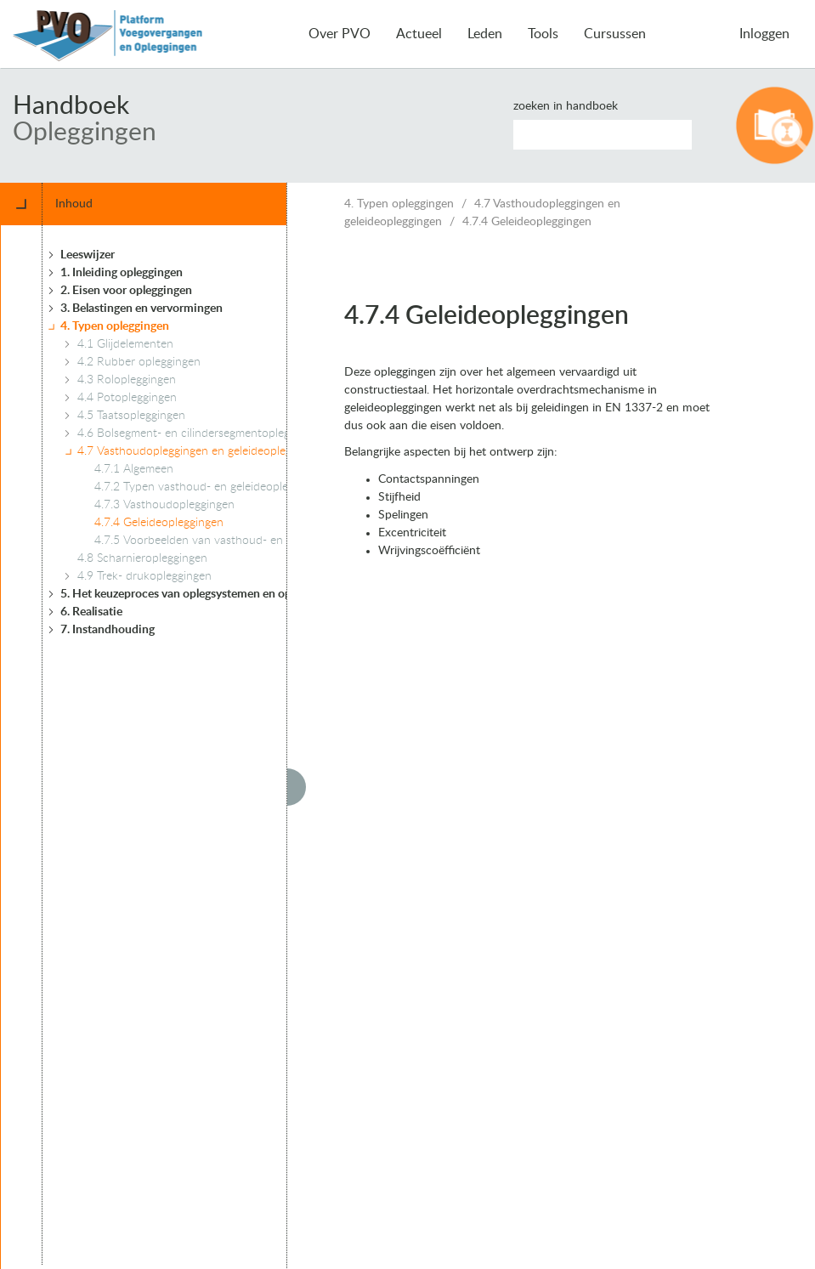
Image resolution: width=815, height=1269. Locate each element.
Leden (484, 34)
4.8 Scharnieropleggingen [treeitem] (142, 558)
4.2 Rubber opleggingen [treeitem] (139, 362)
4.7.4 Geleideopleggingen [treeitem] (159, 523)
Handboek (71, 106)
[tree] (194, 745)
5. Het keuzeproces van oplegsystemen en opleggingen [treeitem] (200, 594)
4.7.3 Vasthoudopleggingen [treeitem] (164, 505)
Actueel (419, 34)
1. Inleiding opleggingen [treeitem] (121, 273)
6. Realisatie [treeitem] (91, 612)
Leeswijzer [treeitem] (87, 255)
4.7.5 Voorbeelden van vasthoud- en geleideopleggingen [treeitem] (239, 541)
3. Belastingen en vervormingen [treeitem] (141, 308)
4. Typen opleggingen (399, 204)
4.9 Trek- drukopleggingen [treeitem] (144, 576)
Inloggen (764, 34)
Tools (543, 34)
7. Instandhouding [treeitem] (107, 630)
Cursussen (615, 34)
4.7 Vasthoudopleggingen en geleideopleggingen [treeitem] (201, 451)
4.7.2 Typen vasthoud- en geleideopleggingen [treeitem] (211, 487)
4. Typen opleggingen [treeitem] (114, 326)
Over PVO (339, 34)
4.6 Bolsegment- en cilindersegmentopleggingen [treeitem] (200, 433)
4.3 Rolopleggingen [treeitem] (126, 380)
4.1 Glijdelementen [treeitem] (125, 344)
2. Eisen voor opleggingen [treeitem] (126, 291)
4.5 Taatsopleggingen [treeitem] (131, 416)
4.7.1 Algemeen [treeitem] (133, 469)
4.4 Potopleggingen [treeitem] (127, 398)
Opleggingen (84, 132)
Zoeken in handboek (565, 106)
